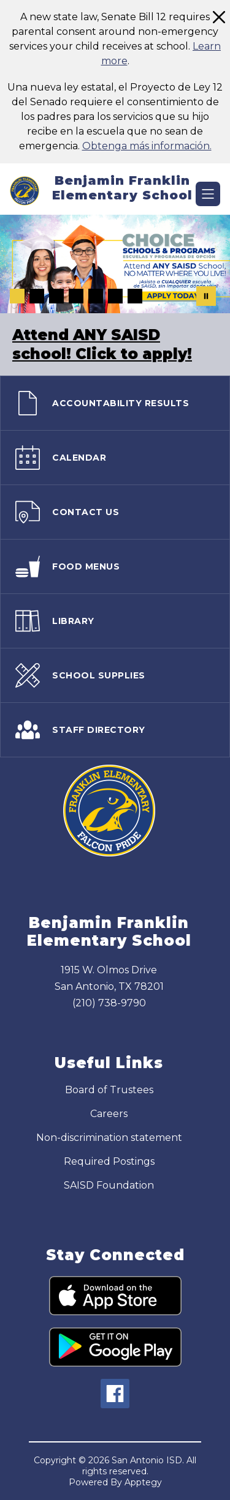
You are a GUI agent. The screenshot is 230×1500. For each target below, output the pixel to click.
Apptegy (143, 1482)
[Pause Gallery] (206, 296)
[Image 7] (135, 296)
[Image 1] (17, 296)
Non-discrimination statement (109, 1137)
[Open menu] (208, 194)
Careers (109, 1113)
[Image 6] (115, 296)
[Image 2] (36, 296)
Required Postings (109, 1161)
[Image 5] (95, 296)
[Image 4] (76, 296)
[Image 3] (56, 296)
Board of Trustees (109, 1090)
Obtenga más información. (147, 146)
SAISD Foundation (109, 1185)
